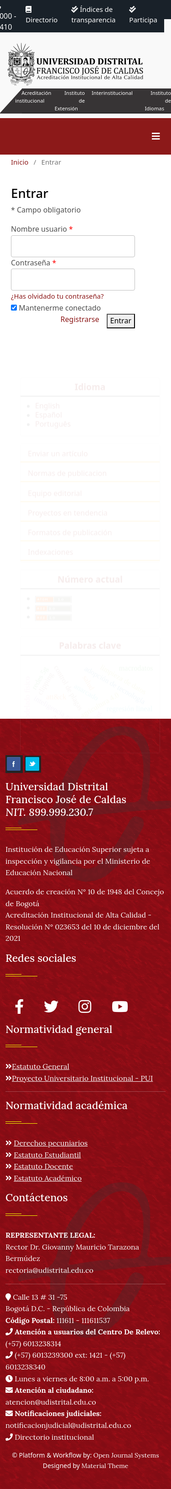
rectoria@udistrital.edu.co (49, 1270)
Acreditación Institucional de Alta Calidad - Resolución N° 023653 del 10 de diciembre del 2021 (82, 926)
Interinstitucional (112, 92)
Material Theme (105, 1466)
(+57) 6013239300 (44, 1354)
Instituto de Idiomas (158, 100)
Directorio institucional (49, 1437)
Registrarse (80, 319)
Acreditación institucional (33, 96)
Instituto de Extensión (70, 100)
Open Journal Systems (126, 1455)
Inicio (19, 161)
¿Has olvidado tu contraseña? (57, 296)
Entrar (120, 321)
